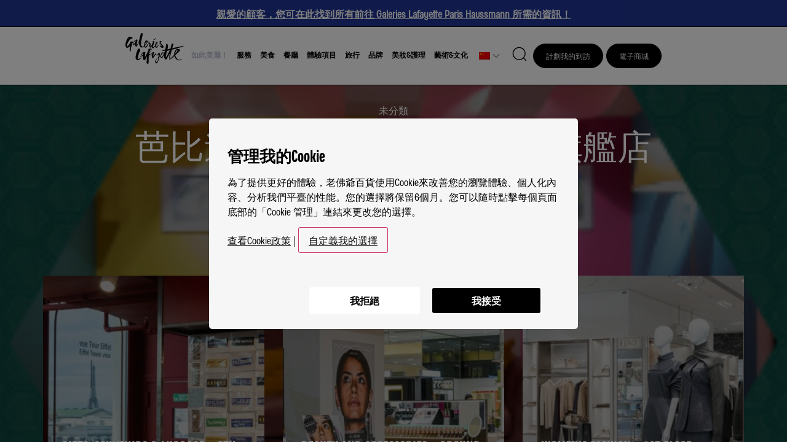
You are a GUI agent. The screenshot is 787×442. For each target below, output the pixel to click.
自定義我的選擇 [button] (343, 236)
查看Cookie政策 (259, 236)
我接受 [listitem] (485, 295)
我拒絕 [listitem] (363, 295)
